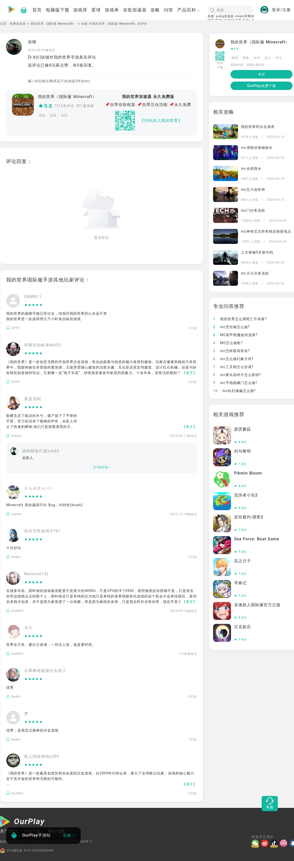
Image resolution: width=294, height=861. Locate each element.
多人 (268, 58)
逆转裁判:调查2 (248, 517)
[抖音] (275, 843)
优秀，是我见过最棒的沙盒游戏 (32, 730)
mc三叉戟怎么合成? (233, 367)
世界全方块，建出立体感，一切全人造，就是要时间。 (51, 645)
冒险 (53, 115)
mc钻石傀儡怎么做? (234, 391)
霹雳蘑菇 (242, 429)
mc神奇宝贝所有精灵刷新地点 (266, 231)
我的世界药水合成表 (258, 127)
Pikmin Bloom (248, 473)
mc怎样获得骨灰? (231, 351)
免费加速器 (18, 23)
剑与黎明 (242, 451)
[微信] (256, 843)
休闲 (64, 115)
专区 (261, 74)
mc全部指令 (251, 169)
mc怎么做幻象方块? (233, 359)
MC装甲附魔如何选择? (235, 335)
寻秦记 (240, 582)
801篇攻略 (85, 106)
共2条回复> (101, 467)
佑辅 (32, 41)
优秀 (10, 687)
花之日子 (242, 561)
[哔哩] (284, 843)
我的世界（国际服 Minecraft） (53, 23)
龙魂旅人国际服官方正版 (257, 604)
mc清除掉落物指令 (257, 148)
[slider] (33, 305)
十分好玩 (13, 548)
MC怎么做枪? (228, 343)
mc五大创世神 (253, 189)
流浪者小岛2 (246, 495)
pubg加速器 (225, 16)
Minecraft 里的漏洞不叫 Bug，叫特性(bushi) (44, 505)
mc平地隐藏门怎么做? (235, 383)
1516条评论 (64, 106)
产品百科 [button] (188, 9)
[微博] (265, 843)
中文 (279, 58)
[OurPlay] (22, 822)
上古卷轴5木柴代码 (257, 252)
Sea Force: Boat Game (256, 539)
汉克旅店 (242, 626)
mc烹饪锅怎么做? (231, 327)
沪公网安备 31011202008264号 (27, 850)
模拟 (42, 115)
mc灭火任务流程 (255, 273)
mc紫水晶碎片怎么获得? (237, 375)
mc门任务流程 (253, 210)
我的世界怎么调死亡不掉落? (240, 319)
